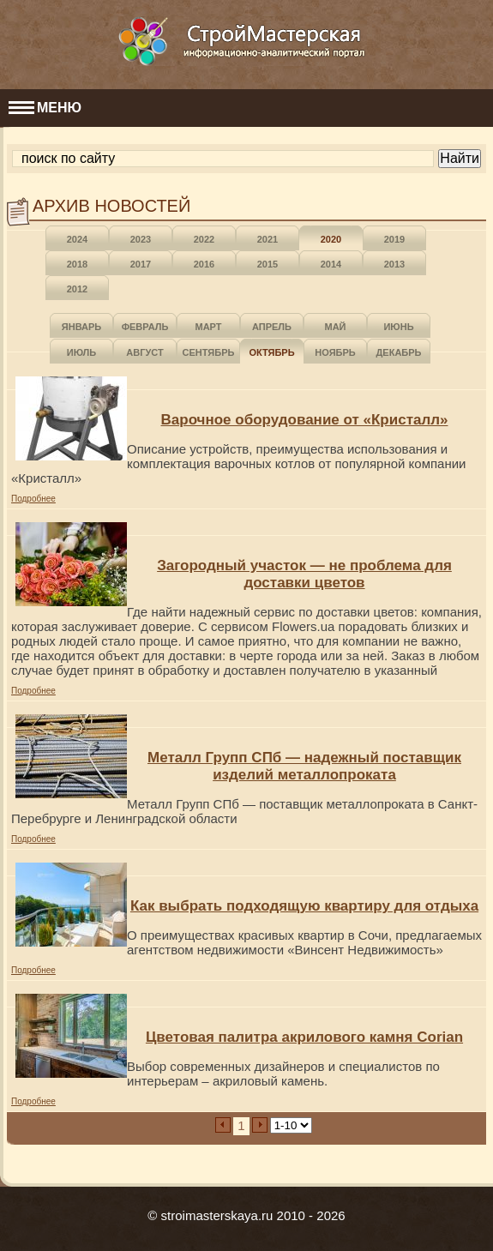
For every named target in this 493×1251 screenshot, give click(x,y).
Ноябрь (335, 352)
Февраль (145, 327)
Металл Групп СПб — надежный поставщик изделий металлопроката (304, 766)
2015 (267, 264)
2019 (394, 239)
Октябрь (271, 352)
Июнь (398, 327)
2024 (77, 239)
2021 (267, 239)
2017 (140, 264)
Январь (81, 327)
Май (335, 327)
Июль (81, 352)
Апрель (272, 327)
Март (208, 327)
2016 (204, 264)
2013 (394, 264)
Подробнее (33, 498)
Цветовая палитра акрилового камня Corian (304, 1037)
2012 (77, 289)
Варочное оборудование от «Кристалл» (304, 420)
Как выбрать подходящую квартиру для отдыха (304, 906)
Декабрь (399, 352)
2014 (331, 264)
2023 (140, 239)
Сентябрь (209, 352)
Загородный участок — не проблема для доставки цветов (304, 574)
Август (144, 352)
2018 (77, 264)
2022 (204, 239)
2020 (331, 239)
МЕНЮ (45, 107)
